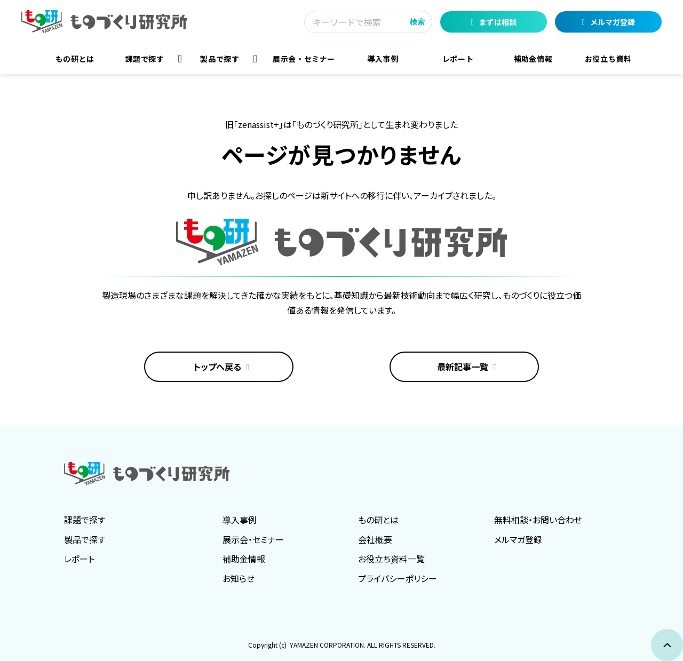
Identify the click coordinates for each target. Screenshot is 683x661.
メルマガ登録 (612, 22)
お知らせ (239, 578)
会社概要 (375, 539)
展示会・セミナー (304, 58)
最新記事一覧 (462, 366)
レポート (458, 58)
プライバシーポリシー (397, 578)
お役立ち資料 (608, 58)
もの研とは (74, 58)
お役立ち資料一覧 (391, 558)
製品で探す (219, 58)
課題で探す (144, 58)
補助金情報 (532, 58)
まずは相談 (498, 22)
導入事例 (383, 58)
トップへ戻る (217, 366)
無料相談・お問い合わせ (538, 519)
